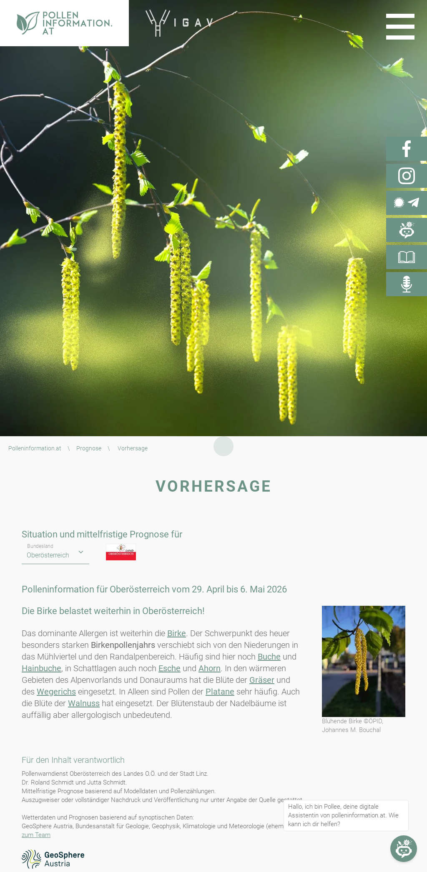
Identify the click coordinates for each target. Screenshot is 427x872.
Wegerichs (56, 692)
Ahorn (209, 668)
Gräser (261, 680)
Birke (176, 633)
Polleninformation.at (34, 448)
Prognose (88, 448)
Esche (169, 668)
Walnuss (84, 703)
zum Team (36, 835)
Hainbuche (41, 668)
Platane (220, 692)
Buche (269, 657)
